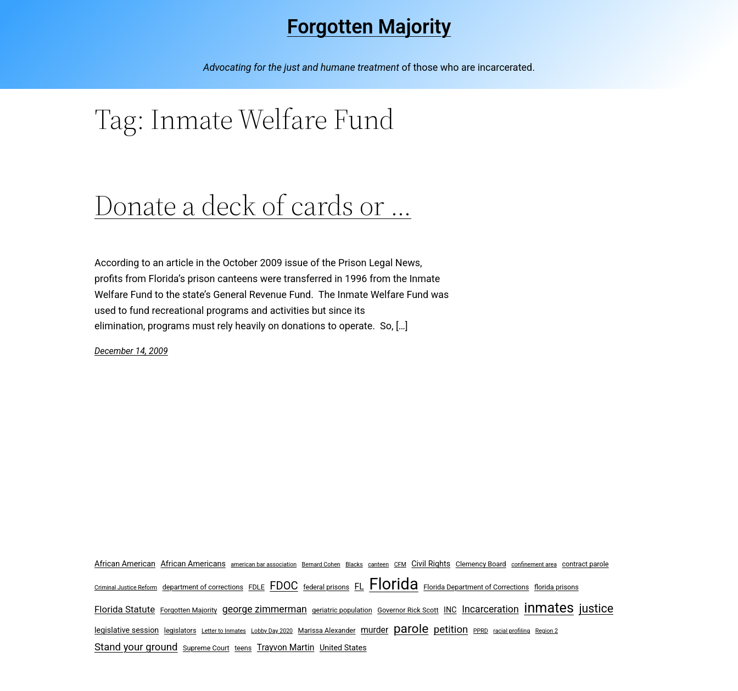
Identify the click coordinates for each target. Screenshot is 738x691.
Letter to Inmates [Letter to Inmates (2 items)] (224, 630)
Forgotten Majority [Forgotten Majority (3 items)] (188, 610)
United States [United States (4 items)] (343, 648)
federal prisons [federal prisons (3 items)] (326, 587)
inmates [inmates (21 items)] (549, 608)
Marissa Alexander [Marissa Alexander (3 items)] (327, 630)
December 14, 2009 (131, 351)
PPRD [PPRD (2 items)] (480, 630)
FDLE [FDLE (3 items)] (256, 587)
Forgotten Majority (369, 26)
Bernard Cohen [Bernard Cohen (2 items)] (321, 564)
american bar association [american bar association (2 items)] (264, 564)
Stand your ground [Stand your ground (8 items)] (135, 647)
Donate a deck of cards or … (252, 205)
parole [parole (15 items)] (411, 628)
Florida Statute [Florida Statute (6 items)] (124, 609)
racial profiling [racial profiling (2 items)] (511, 630)
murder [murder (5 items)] (374, 630)
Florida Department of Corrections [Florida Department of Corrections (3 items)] (476, 587)
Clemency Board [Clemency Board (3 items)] (481, 564)
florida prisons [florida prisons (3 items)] (556, 587)
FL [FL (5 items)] (359, 586)
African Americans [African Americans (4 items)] (192, 564)
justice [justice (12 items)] (596, 608)
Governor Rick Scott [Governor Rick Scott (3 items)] (407, 610)
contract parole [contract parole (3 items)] (585, 564)
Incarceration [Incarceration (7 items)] (490, 609)
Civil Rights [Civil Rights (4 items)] (430, 564)
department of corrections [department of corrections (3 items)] (203, 587)
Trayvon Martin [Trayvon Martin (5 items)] (286, 647)
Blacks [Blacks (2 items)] (354, 564)
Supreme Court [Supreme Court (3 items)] (206, 648)
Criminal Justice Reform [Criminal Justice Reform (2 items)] (125, 587)
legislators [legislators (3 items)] (180, 630)
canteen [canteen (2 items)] (378, 564)
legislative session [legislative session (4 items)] (126, 630)
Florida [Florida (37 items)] (393, 584)
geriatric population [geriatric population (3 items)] (342, 610)
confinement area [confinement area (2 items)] (534, 564)
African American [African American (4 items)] (124, 564)
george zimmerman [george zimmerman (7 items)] (264, 609)
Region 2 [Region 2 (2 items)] (546, 630)
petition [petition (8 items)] (451, 629)
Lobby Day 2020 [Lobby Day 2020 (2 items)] (272, 630)
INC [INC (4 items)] (450, 610)
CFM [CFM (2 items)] (400, 564)
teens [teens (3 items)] (242, 648)
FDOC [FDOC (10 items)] (284, 585)
